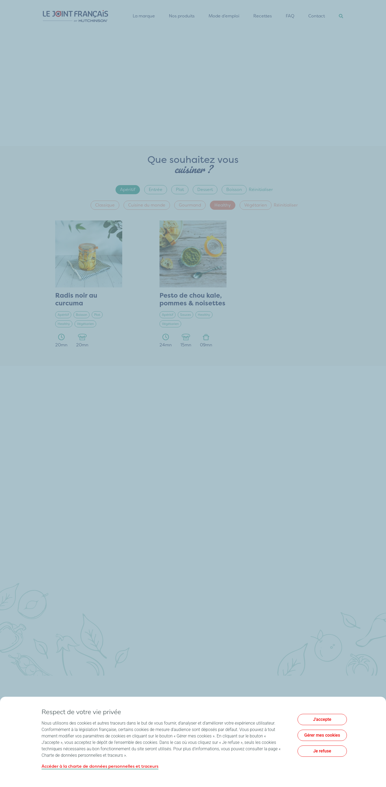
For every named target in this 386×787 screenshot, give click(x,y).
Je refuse (322, 751)
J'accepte (322, 719)
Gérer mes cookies (322, 735)
